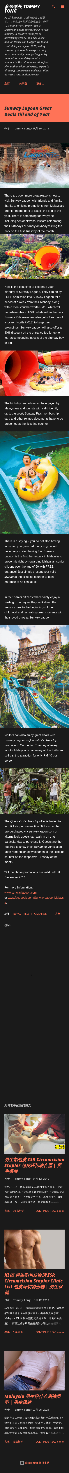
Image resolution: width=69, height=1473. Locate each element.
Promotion (39, 913)
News (16, 913)
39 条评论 (18, 1210)
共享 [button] (57, 913)
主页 (7, 83)
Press (25, 913)
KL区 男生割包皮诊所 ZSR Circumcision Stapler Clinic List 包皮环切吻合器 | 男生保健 (33, 1283)
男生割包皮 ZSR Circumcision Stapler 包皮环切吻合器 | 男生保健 (34, 1165)
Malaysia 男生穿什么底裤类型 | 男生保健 (32, 1399)
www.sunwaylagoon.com (20, 892)
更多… (40, 83)
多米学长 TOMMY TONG (22, 8)
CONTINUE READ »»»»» (50, 1210)
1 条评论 (18, 1332)
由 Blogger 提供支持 (34, 1462)
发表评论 (18, 1441)
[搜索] (53, 6)
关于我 (23, 83)
